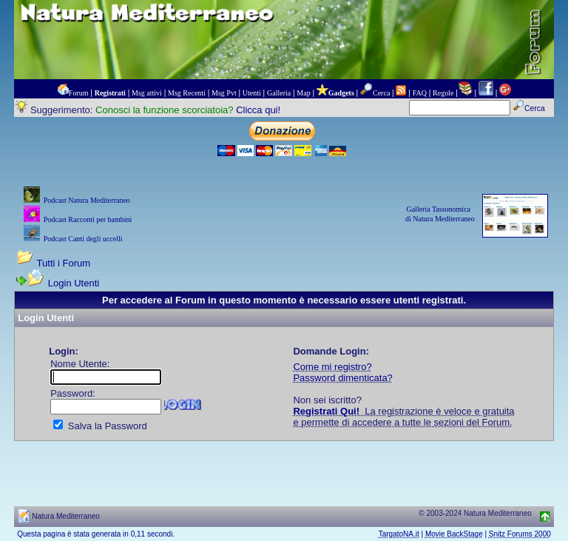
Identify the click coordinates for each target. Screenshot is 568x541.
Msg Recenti (187, 93)
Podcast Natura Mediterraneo (87, 200)
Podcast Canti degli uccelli (83, 239)
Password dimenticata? (342, 377)
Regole (443, 93)
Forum (79, 93)
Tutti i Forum (63, 263)
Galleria (279, 93)
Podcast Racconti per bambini (88, 219)
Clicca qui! (258, 109)
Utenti (252, 93)
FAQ (420, 93)
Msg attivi (147, 93)
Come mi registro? (332, 366)
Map (303, 93)
